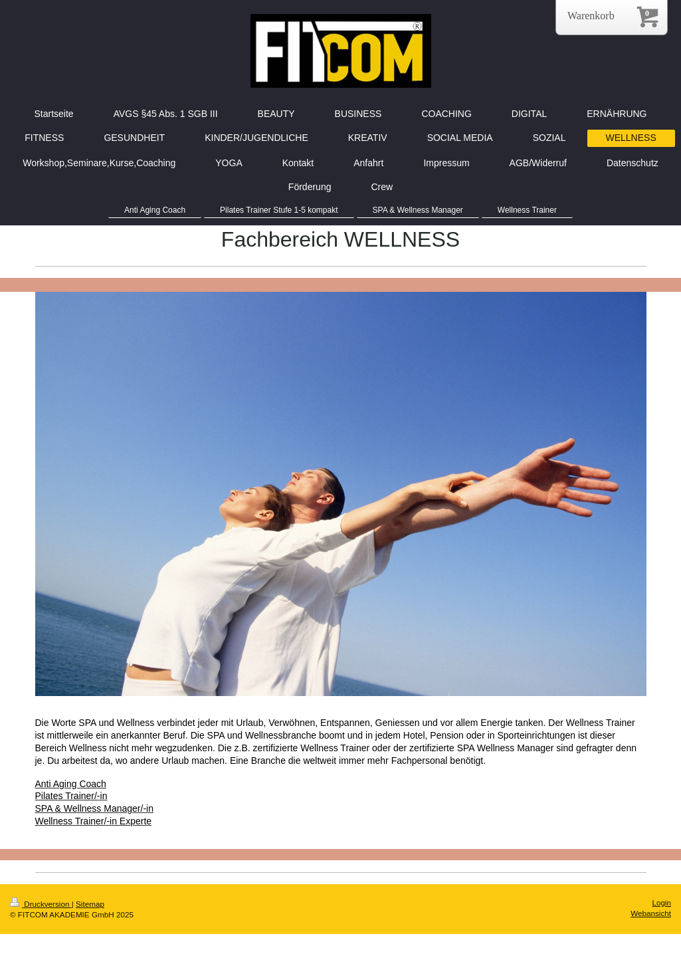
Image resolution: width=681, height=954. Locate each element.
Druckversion (41, 903)
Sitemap (90, 903)
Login (661, 902)
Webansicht (651, 913)
